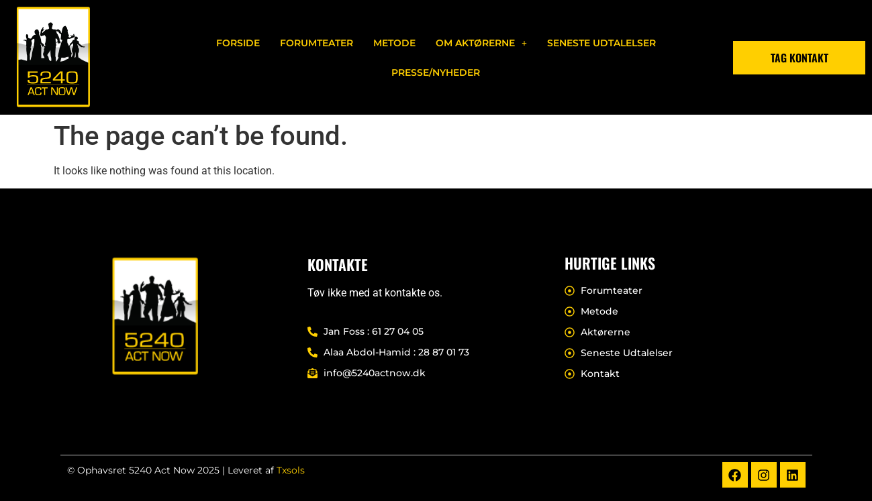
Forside (238, 43)
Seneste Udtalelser (601, 43)
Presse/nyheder (435, 72)
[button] (481, 43)
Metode (394, 43)
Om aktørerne (481, 43)
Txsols (291, 470)
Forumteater (316, 43)
